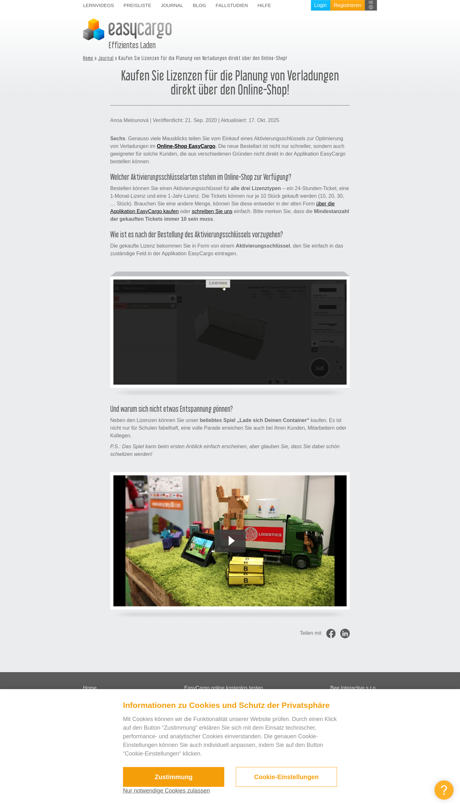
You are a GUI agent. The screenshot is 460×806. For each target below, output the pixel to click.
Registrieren (347, 5)
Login (320, 5)
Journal (172, 5)
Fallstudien (232, 5)
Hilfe (264, 5)
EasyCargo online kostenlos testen (223, 688)
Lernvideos (98, 5)
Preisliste (137, 5)
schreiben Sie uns (212, 211)
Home (88, 58)
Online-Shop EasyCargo (186, 146)
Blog (199, 5)
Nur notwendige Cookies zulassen (166, 790)
